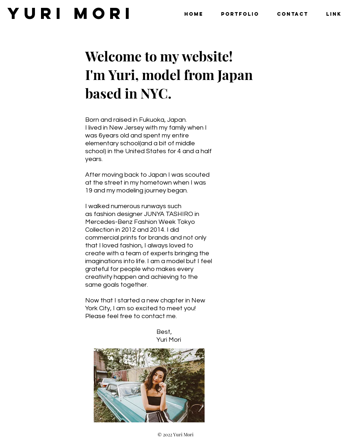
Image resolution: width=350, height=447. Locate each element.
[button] (240, 14)
